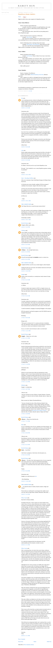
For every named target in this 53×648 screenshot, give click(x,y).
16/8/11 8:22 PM (25, 259)
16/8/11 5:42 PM (25, 227)
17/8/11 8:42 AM (25, 295)
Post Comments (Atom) (29, 644)
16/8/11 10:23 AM (26, 174)
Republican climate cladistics (26, 14)
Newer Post (20, 641)
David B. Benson (24, 223)
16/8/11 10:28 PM (25, 271)
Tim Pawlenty (29, 55)
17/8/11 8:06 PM (25, 432)
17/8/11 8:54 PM (25, 454)
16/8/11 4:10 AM (25, 107)
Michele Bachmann (35, 74)
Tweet (19, 16)
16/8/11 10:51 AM (26, 200)
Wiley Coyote (24, 497)
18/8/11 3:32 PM (25, 494)
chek (22, 150)
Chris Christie (29, 37)
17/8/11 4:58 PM (25, 413)
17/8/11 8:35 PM (25, 444)
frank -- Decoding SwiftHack (27, 178)
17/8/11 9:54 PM (25, 470)
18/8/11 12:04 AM (26, 481)
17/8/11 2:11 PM (25, 338)
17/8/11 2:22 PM (25, 381)
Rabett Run (26, 6)
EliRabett (23, 385)
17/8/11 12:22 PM (25, 330)
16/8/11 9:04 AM (25, 146)
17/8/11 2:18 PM (25, 364)
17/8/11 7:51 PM (25, 421)
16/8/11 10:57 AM (26, 219)
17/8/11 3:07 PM (25, 389)
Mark (22, 424)
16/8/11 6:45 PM (25, 244)
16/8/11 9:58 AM (25, 160)
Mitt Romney (29, 44)
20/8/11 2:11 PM (25, 544)
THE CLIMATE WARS (26, 204)
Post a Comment (21, 639)
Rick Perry (41, 74)
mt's (36, 476)
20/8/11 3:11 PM (25, 635)
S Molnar (23, 230)
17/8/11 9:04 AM (25, 317)
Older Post (49, 641)
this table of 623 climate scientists (39, 410)
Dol (22, 98)
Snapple (23, 274)
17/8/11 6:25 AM (25, 279)
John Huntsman (36, 44)
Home (35, 641)
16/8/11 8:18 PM (25, 251)
